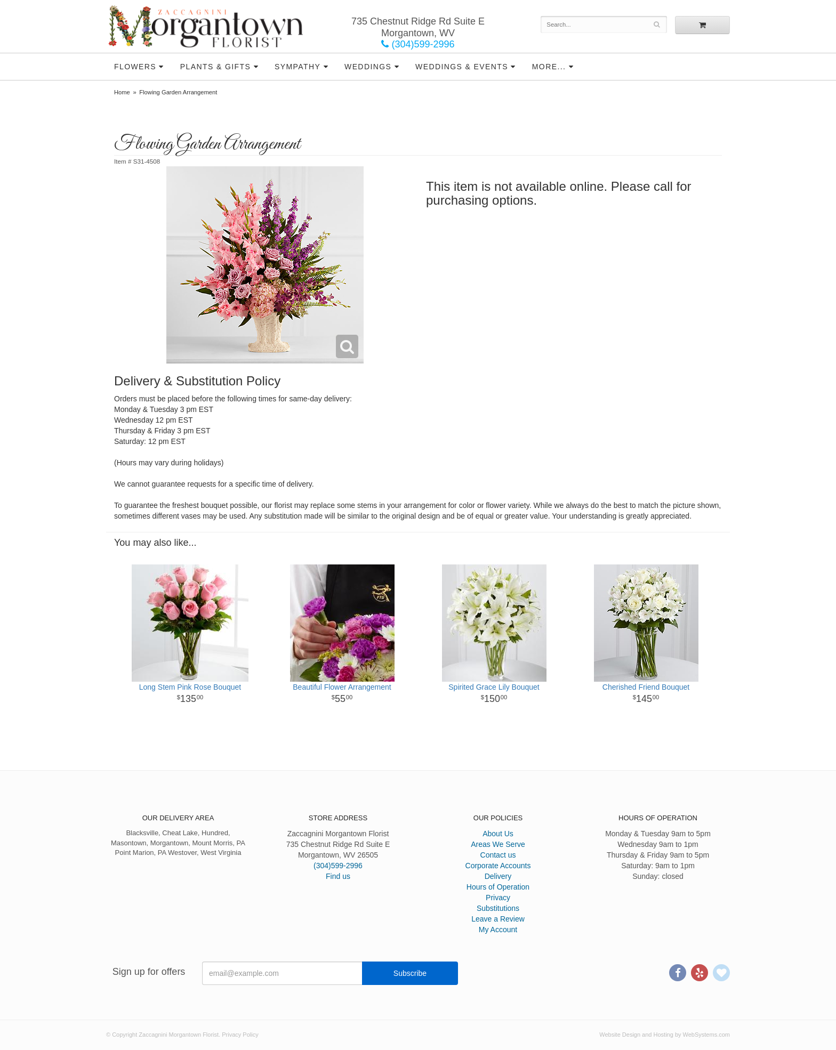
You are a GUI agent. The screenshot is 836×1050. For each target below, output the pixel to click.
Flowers (135, 66)
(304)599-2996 (417, 44)
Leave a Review (498, 919)
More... (549, 66)
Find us (338, 876)
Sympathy (297, 66)
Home (122, 92)
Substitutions (498, 908)
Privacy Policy (240, 1034)
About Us (498, 833)
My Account (498, 929)
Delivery (498, 876)
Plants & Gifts (215, 66)
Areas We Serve (498, 844)
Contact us (498, 855)
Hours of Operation (498, 887)
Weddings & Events (461, 66)
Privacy (498, 897)
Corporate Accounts (498, 865)
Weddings (367, 66)
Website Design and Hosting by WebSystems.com (664, 1034)
